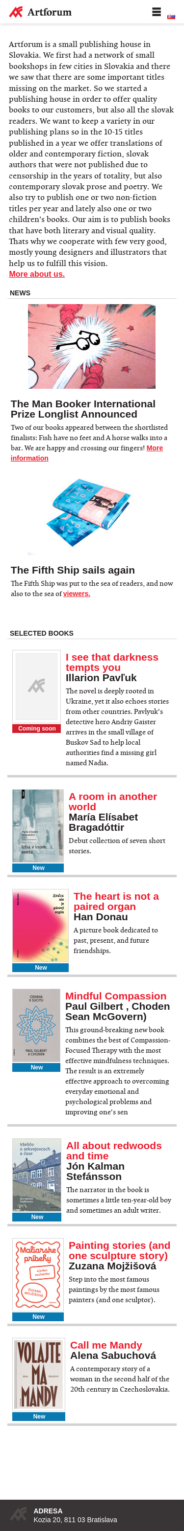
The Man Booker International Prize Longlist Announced (83, 409)
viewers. (76, 594)
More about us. (37, 274)
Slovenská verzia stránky (171, 17)
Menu (156, 11)
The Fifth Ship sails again (73, 570)
